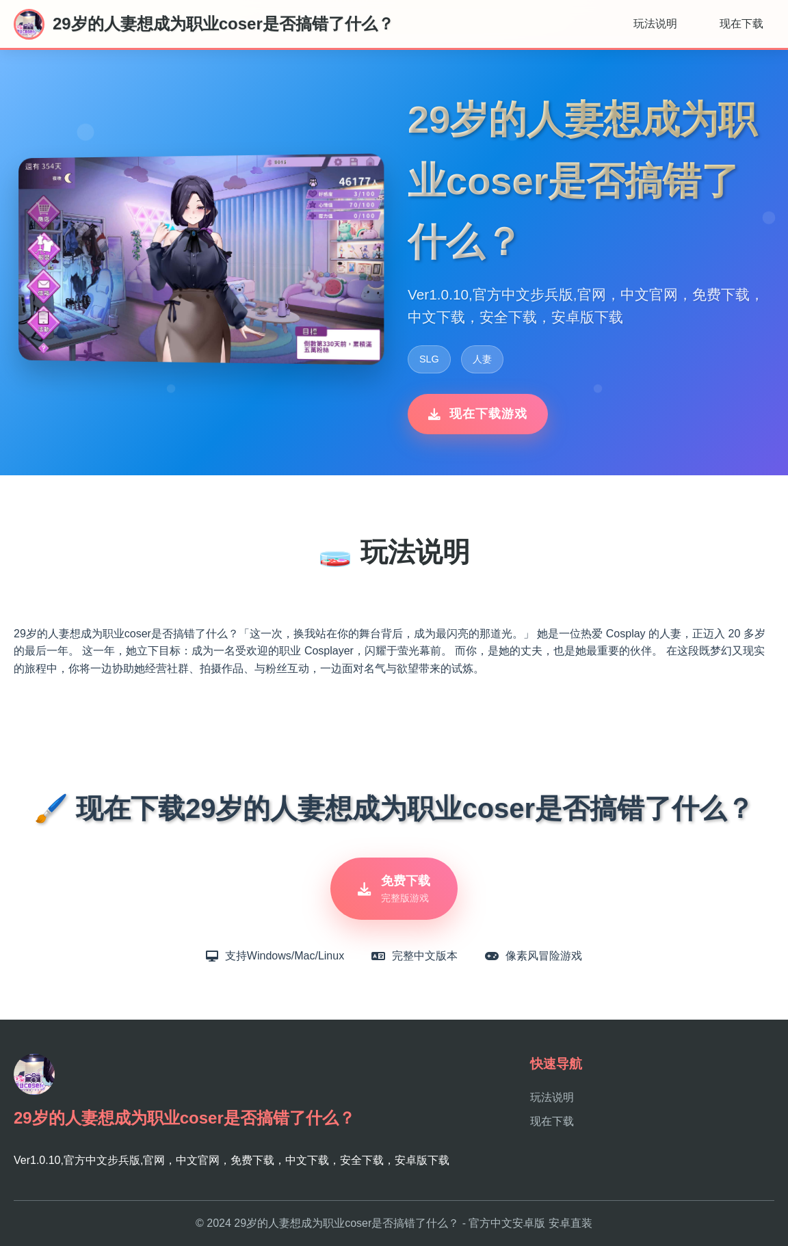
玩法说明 (655, 23)
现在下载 (741, 23)
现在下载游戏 (477, 414)
